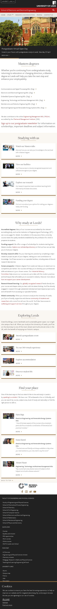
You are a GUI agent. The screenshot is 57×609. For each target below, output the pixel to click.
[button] (53, 10)
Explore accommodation (26, 359)
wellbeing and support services (11, 304)
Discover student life (24, 371)
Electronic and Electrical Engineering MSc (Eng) (17, 92)
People (39, 15)
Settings (5, 602)
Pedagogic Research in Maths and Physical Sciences (17, 560)
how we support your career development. (15, 279)
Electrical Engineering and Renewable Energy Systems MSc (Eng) (22, 107)
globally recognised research (32, 283)
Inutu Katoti (21, 439)
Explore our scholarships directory (23, 247)
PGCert (47, 116)
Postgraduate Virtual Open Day (9, 58)
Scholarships (28, 58)
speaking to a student (10, 397)
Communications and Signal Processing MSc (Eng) (18, 89)
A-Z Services (6, 552)
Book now (28, 37)
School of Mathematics (9, 518)
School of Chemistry (8, 507)
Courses (5, 531)
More (18, 156)
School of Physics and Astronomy (12, 523)
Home (3, 15)
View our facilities (23, 164)
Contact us (48, 15)
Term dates (6, 581)
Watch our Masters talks (25, 146)
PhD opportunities (8, 536)
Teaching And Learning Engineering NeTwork (16, 562)
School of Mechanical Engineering (12, 520)
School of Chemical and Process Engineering (15, 505)
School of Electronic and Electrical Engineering (18, 10)
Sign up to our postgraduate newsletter (19, 123)
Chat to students (47, 58)
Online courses (7, 541)
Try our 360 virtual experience (28, 347)
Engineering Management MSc (33, 116)
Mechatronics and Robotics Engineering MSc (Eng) (18, 104)
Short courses (7, 539)
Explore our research (24, 182)
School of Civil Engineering (10, 510)
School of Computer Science (11, 513)
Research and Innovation (25, 15)
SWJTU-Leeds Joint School (11, 544)
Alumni (5, 571)
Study (9, 15)
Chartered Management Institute (24, 119)
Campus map (6, 573)
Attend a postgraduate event (27, 335)
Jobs (4, 578)
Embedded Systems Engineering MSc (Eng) (15, 96)
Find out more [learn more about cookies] (7, 605)
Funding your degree (24, 200)
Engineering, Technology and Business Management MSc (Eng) (22, 100)
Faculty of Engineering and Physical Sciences (15, 502)
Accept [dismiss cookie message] (6, 599)
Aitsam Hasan (21, 462)
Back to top (6, 480)
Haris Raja (20, 414)
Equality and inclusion (9, 534)
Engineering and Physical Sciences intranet (15, 555)
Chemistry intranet (8, 557)
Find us (5, 576)
